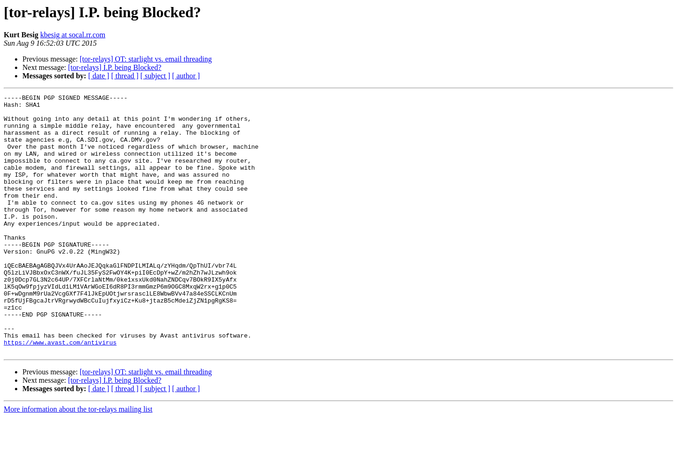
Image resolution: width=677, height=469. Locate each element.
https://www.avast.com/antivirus (60, 392)
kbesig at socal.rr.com (72, 35)
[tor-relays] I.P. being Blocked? (114, 67)
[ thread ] (125, 76)
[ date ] (98, 76)
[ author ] (186, 76)
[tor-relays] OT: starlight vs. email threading (146, 59)
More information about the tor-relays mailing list (78, 461)
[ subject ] (155, 76)
